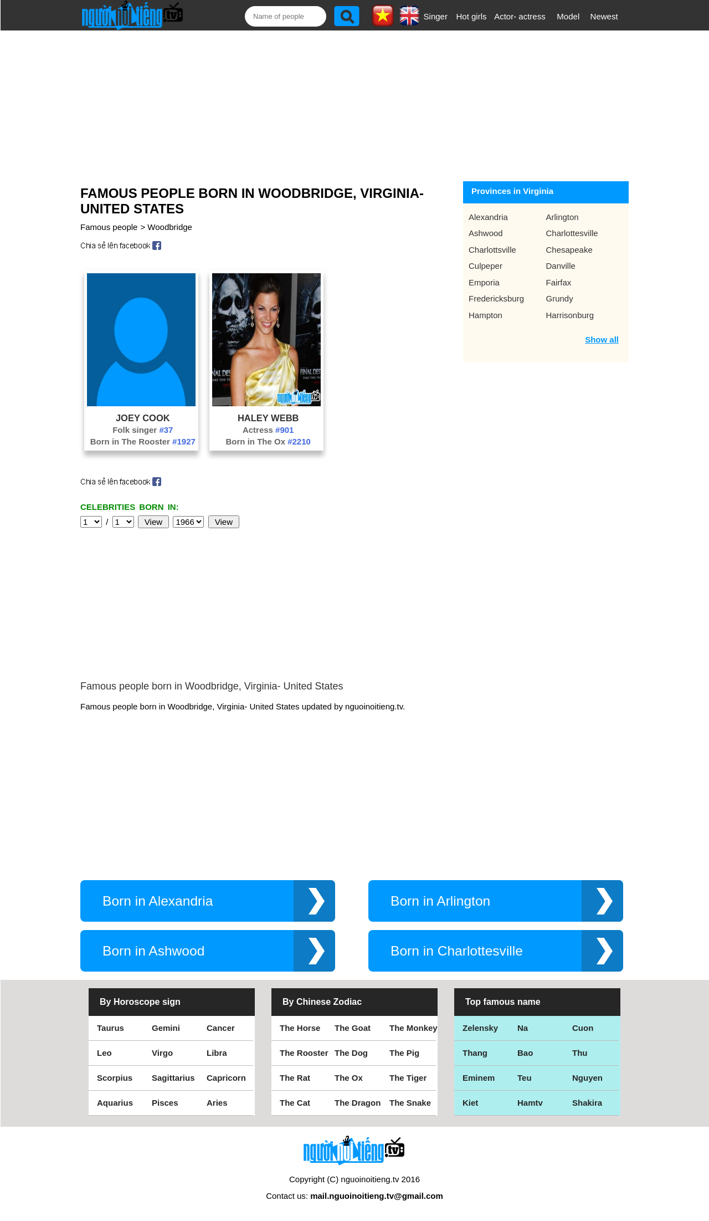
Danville (561, 265)
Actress (268, 430)
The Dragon (358, 1102)
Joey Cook (143, 418)
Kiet (470, 1102)
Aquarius (115, 1102)
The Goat (353, 1028)
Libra (217, 1052)
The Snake (410, 1102)
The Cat (295, 1102)
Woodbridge (169, 227)
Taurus (110, 1028)
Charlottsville (492, 249)
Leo (104, 1052)
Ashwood (486, 233)
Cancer (221, 1028)
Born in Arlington (440, 900)
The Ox (349, 1077)
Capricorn (226, 1077)
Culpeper (485, 265)
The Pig (404, 1052)
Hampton (485, 315)
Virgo (162, 1052)
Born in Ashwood (153, 950)
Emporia (484, 282)
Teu (524, 1077)
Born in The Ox (267, 441)
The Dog (351, 1052)
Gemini (166, 1028)
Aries (217, 1102)
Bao (525, 1052)
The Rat (295, 1077)
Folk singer (142, 430)
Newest (604, 16)
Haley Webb (268, 418)
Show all (602, 339)
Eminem (479, 1077)
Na (522, 1028)
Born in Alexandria (157, 900)
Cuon (582, 1028)
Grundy (559, 298)
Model (568, 16)
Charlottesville (572, 233)
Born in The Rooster (143, 441)
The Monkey (413, 1028)
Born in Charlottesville (457, 950)
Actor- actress (520, 16)
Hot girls (471, 16)
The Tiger (408, 1077)
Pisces (165, 1102)
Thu (580, 1052)
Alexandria (488, 217)
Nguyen (587, 1077)
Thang (475, 1052)
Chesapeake (569, 249)
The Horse (300, 1028)
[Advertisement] (344, 103)
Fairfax (559, 282)
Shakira (587, 1102)
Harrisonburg (570, 315)
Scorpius (114, 1077)
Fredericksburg (496, 298)
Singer (436, 16)
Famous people (108, 227)
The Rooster (304, 1052)
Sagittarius (173, 1077)
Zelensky (480, 1028)
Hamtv (530, 1102)
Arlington (562, 217)
